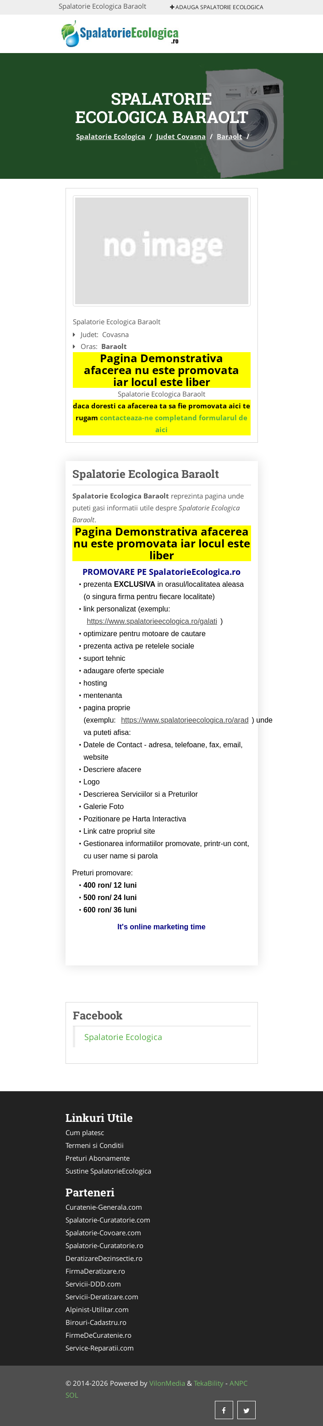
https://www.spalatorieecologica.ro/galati (152, 621)
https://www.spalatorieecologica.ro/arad (184, 720)
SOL (72, 1394)
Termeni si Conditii (95, 1145)
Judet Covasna (181, 136)
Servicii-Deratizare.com (102, 1296)
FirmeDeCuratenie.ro (98, 1335)
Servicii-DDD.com (93, 1284)
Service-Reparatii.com (100, 1348)
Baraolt (229, 136)
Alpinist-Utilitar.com (97, 1309)
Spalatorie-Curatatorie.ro (104, 1245)
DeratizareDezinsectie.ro (104, 1258)
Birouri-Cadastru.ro (96, 1322)
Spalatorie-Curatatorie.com (108, 1220)
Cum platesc (85, 1132)
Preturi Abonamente (98, 1158)
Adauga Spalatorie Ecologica (216, 7)
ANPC (238, 1383)
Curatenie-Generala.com (104, 1207)
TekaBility (209, 1383)
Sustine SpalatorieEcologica (108, 1171)
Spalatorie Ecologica (110, 136)
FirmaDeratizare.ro (95, 1271)
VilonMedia (167, 1383)
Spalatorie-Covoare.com (103, 1232)
